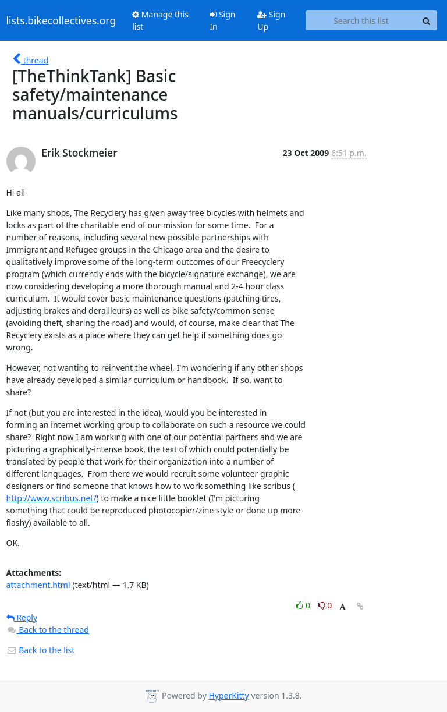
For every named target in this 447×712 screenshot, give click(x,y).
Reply (22, 617)
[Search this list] (361, 20)
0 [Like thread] (304, 605)
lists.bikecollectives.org (61, 20)
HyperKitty (228, 695)
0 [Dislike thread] (325, 605)
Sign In (222, 20)
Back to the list (40, 650)
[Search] (426, 20)
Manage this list (160, 20)
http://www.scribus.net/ (51, 498)
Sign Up (271, 20)
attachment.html (38, 584)
